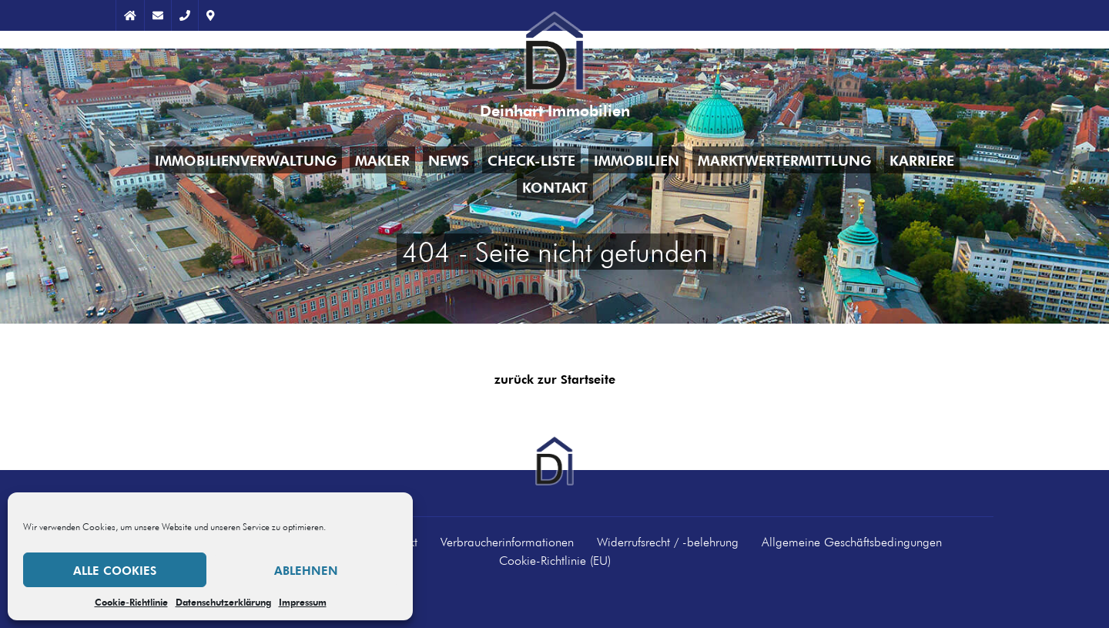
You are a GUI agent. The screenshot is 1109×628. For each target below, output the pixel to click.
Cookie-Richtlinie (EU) (555, 560)
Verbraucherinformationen (507, 541)
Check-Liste (531, 160)
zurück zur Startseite (554, 379)
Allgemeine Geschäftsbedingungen (852, 541)
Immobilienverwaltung (246, 160)
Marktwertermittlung (784, 160)
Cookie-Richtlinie (131, 602)
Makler (382, 160)
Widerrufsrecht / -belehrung (668, 541)
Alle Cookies (114, 570)
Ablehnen (306, 570)
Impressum (303, 602)
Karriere (922, 160)
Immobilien (636, 160)
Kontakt (555, 187)
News (448, 160)
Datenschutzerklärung (223, 602)
